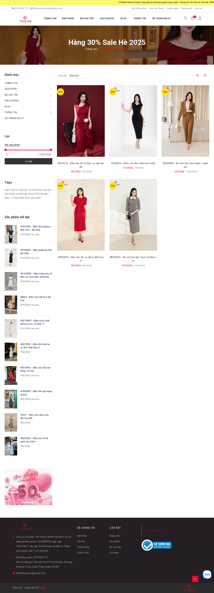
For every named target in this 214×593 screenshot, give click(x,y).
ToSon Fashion (155, 530)
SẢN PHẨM (68, 18)
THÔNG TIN (140, 18)
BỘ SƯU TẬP (87, 18)
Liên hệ (198, 8)
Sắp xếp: (63, 75)
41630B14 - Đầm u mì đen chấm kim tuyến (133, 163)
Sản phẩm (114, 541)
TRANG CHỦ (50, 18)
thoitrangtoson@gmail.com (48, 8)
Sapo (42, 587)
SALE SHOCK (107, 18)
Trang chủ (114, 535)
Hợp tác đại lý (156, 8)
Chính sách (186, 8)
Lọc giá (28, 161)
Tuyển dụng (172, 8)
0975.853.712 (21, 8)
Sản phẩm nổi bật (17, 217)
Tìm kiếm (114, 552)
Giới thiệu (82, 535)
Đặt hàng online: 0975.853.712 (32, 557)
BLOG (124, 18)
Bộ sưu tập (115, 547)
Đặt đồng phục (139, 8)
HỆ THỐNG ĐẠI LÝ (161, 18)
